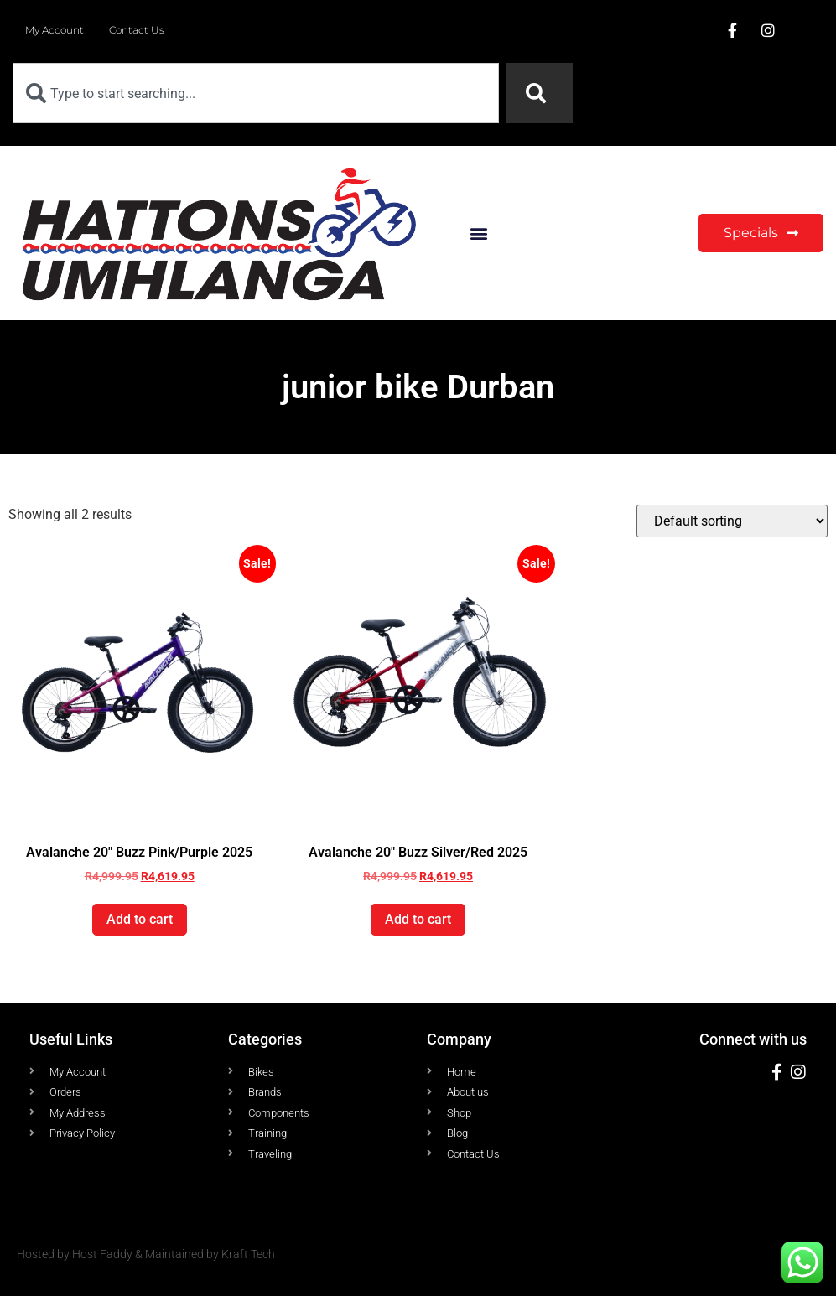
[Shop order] (732, 521)
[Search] (539, 93)
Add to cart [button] (139, 919)
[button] (479, 233)
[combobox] (256, 93)
